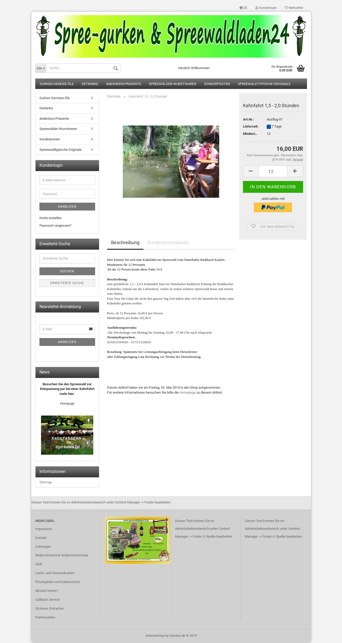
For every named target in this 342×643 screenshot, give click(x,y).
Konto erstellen (50, 218)
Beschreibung (125, 243)
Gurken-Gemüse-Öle (57, 84)
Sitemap (45, 483)
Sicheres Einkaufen (49, 609)
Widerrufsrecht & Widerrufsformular (61, 556)
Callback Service (47, 600)
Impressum (43, 529)
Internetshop (155, 636)
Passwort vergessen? (55, 226)
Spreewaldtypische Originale (264, 84)
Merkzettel (294, 8)
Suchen (67, 272)
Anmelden (67, 207)
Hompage (67, 404)
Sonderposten (217, 84)
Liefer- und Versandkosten (54, 573)
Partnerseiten (45, 618)
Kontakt (41, 538)
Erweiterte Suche (67, 283)
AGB (38, 565)
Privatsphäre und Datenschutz (57, 582)
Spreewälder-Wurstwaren (172, 84)
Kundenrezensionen (168, 243)
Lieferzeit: (250, 127)
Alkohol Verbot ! (46, 591)
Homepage (187, 393)
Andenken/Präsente (123, 84)
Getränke (90, 84)
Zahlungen (43, 547)
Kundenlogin (266, 8)
